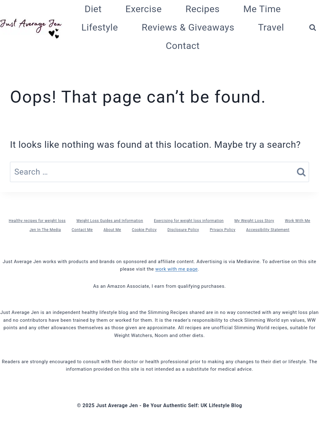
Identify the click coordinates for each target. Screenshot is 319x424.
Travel (271, 27)
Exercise (144, 8)
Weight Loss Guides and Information (109, 221)
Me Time (262, 8)
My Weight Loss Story (254, 221)
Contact (183, 45)
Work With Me (297, 221)
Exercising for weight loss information (189, 221)
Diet (93, 8)
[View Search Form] (312, 27)
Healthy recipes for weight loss (37, 221)
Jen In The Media (45, 230)
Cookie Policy (144, 230)
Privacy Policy (222, 230)
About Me (112, 230)
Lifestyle (99, 27)
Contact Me (82, 230)
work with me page (176, 269)
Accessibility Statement (267, 230)
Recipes (202, 8)
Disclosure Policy (183, 230)
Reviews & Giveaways (188, 27)
